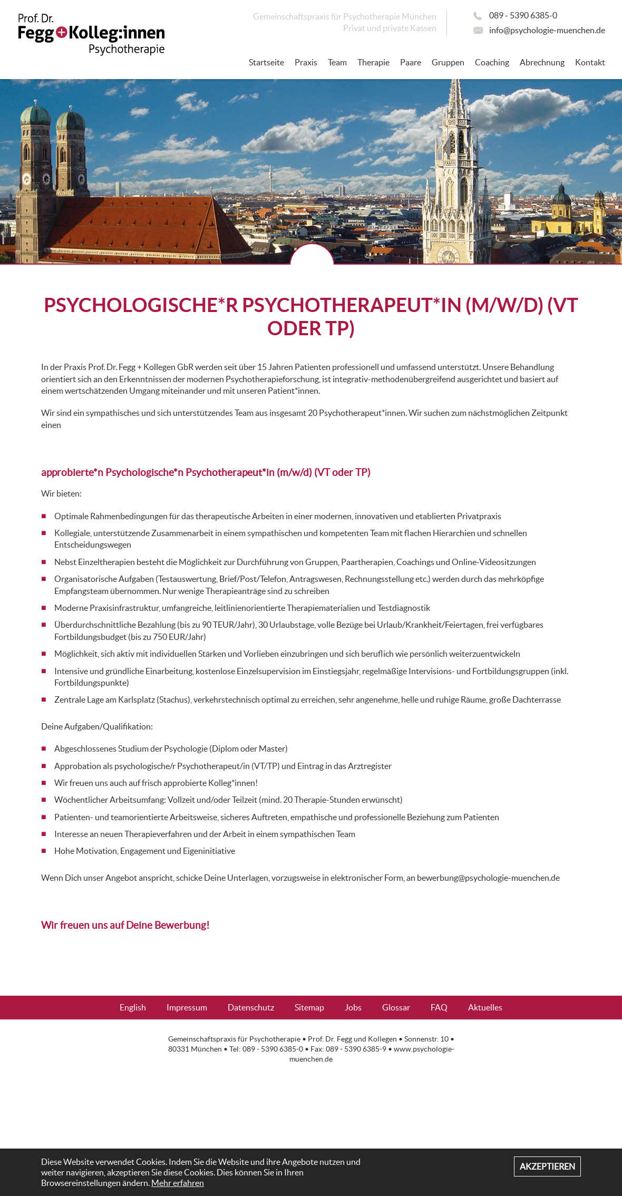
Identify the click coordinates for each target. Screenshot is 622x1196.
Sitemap (309, 1007)
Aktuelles (485, 1007)
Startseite (266, 62)
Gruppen (448, 62)
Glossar (396, 1007)
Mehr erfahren (177, 1183)
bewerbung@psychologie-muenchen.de (488, 877)
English (133, 1007)
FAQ (439, 1007)
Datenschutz (251, 1007)
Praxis (306, 62)
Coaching (492, 62)
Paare (410, 62)
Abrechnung (542, 62)
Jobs (353, 1007)
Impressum (187, 1007)
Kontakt (590, 62)
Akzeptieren (547, 1166)
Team (337, 62)
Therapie (373, 62)
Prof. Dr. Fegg (330, 1039)
